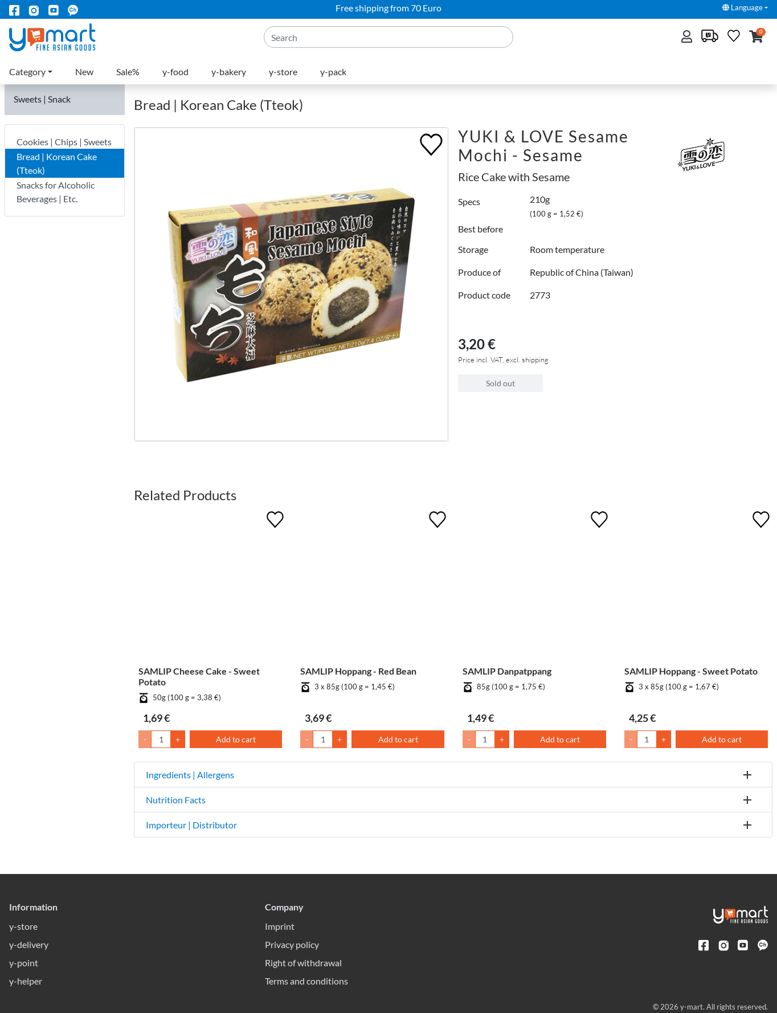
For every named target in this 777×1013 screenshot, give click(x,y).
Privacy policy (292, 944)
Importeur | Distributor (191, 824)
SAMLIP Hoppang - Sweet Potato (691, 670)
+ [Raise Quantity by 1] (177, 739)
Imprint (280, 926)
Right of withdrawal (303, 962)
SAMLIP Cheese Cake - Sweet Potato (199, 676)
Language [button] (742, 7)
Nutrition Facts (176, 799)
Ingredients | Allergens (190, 774)
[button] (756, 37)
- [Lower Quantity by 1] (145, 739)
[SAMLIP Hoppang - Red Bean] (372, 586)
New (84, 71)
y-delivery (28, 944)
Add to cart (236, 739)
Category (27, 71)
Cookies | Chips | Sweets (64, 141)
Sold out (500, 383)
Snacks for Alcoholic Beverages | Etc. (56, 191)
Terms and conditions (306, 980)
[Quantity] (161, 739)
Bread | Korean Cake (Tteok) (57, 163)
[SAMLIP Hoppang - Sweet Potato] (696, 586)
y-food (175, 71)
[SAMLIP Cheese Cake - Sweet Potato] (210, 586)
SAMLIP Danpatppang (507, 670)
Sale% (128, 71)
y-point (23, 962)
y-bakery (228, 71)
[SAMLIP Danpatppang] (534, 586)
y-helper (25, 980)
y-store (283, 71)
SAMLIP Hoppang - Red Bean (358, 670)
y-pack (333, 71)
